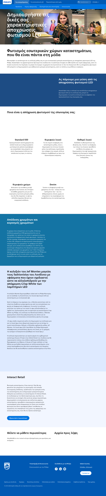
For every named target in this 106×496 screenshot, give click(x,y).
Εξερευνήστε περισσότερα (18, 418)
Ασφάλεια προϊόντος (79, 482)
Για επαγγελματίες (22, 2)
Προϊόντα (19, 7)
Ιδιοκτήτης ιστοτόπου (33, 482)
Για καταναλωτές (37, 2)
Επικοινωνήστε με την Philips (39, 467)
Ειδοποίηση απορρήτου (64, 482)
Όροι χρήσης (91, 482)
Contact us (85, 473)
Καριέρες (21, 482)
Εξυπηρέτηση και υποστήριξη (49, 7)
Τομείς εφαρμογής (31, 7)
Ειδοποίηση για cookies (48, 482)
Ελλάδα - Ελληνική (86, 467)
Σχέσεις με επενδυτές (10, 482)
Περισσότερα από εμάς (54, 2)
